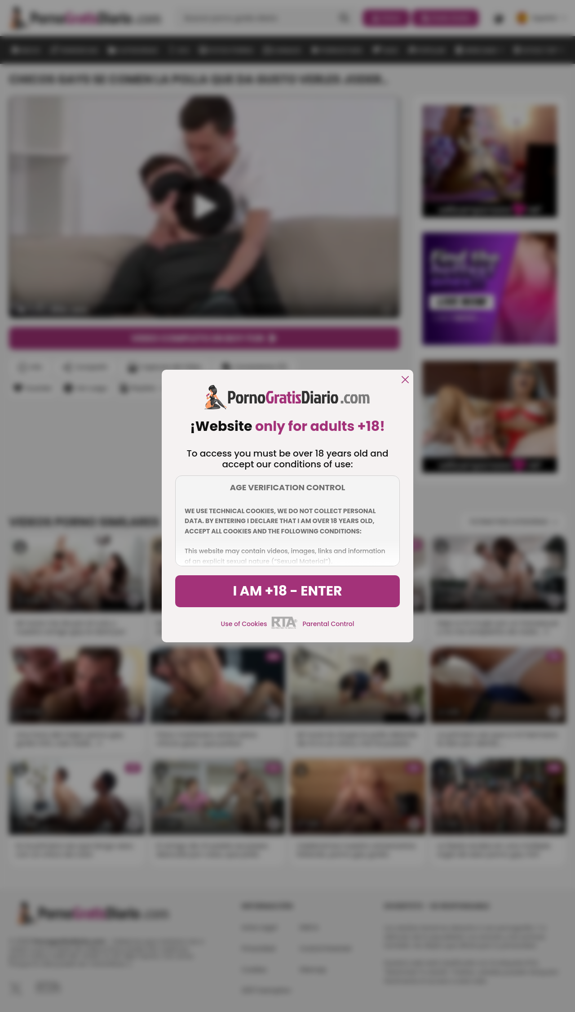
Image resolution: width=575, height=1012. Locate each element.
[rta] (284, 627)
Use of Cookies (244, 623)
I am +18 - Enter (287, 591)
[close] (405, 380)
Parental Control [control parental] (328, 623)
